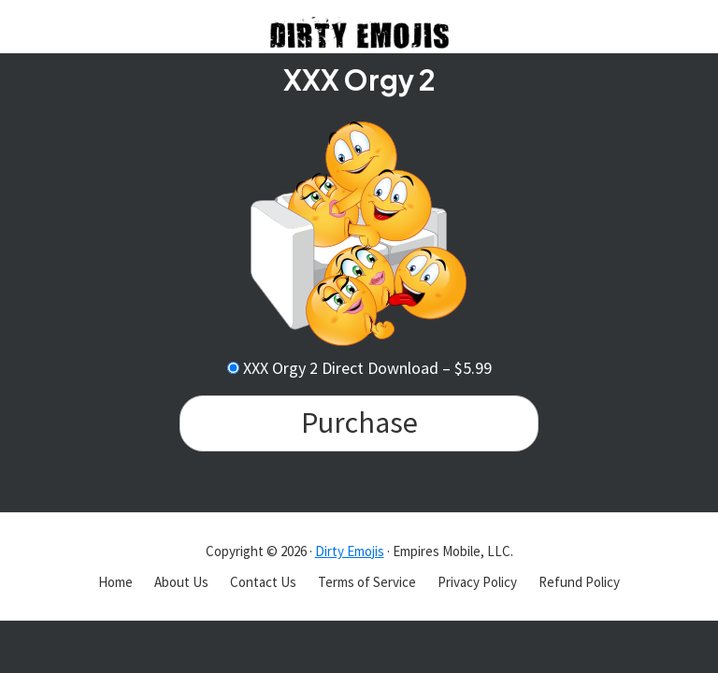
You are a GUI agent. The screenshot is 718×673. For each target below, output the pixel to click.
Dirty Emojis (349, 551)
